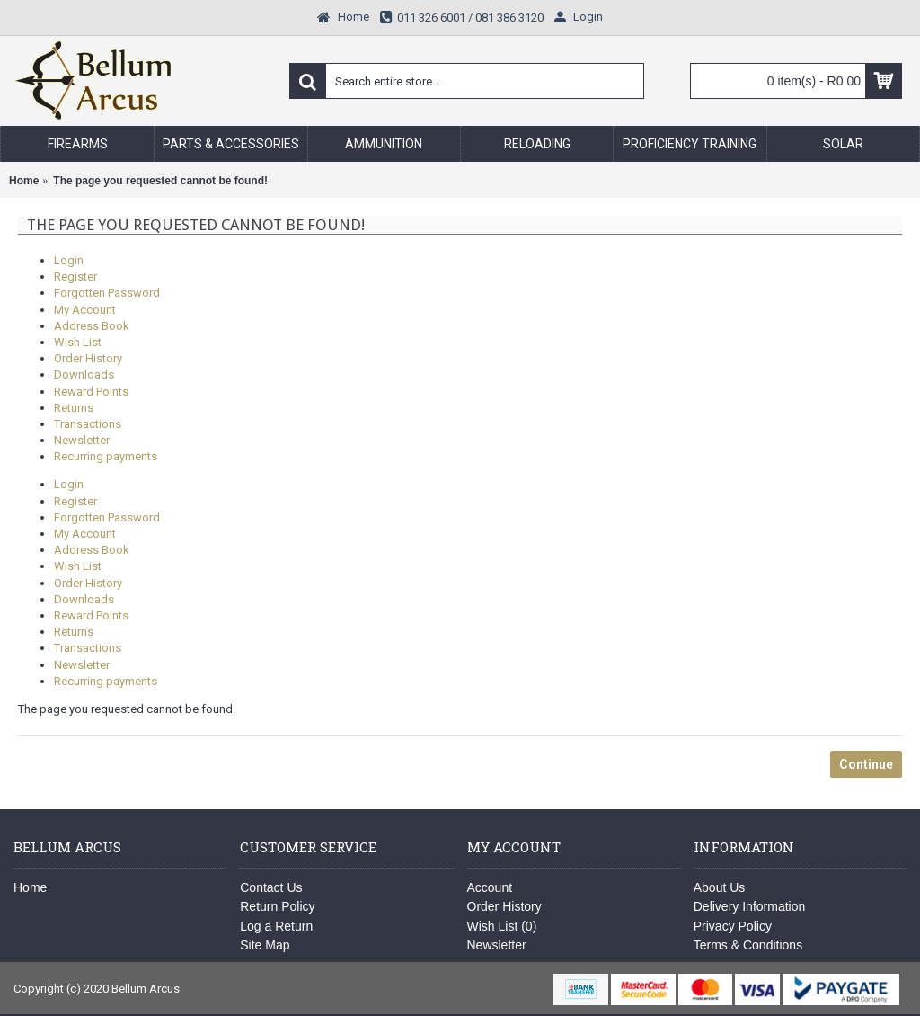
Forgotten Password (107, 292)
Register (75, 276)
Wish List (78, 342)
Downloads (84, 374)
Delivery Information (750, 906)
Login (69, 260)
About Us (720, 887)
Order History (88, 358)
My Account (85, 309)
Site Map (264, 945)
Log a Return (276, 926)
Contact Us (271, 887)
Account (490, 887)
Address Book (91, 326)
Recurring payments (105, 456)
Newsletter (82, 440)
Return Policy (277, 906)
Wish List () (502, 926)
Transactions (87, 424)
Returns (73, 407)
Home (30, 887)
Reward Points (91, 391)
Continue (866, 764)
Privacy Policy (733, 926)
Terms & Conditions (748, 945)
